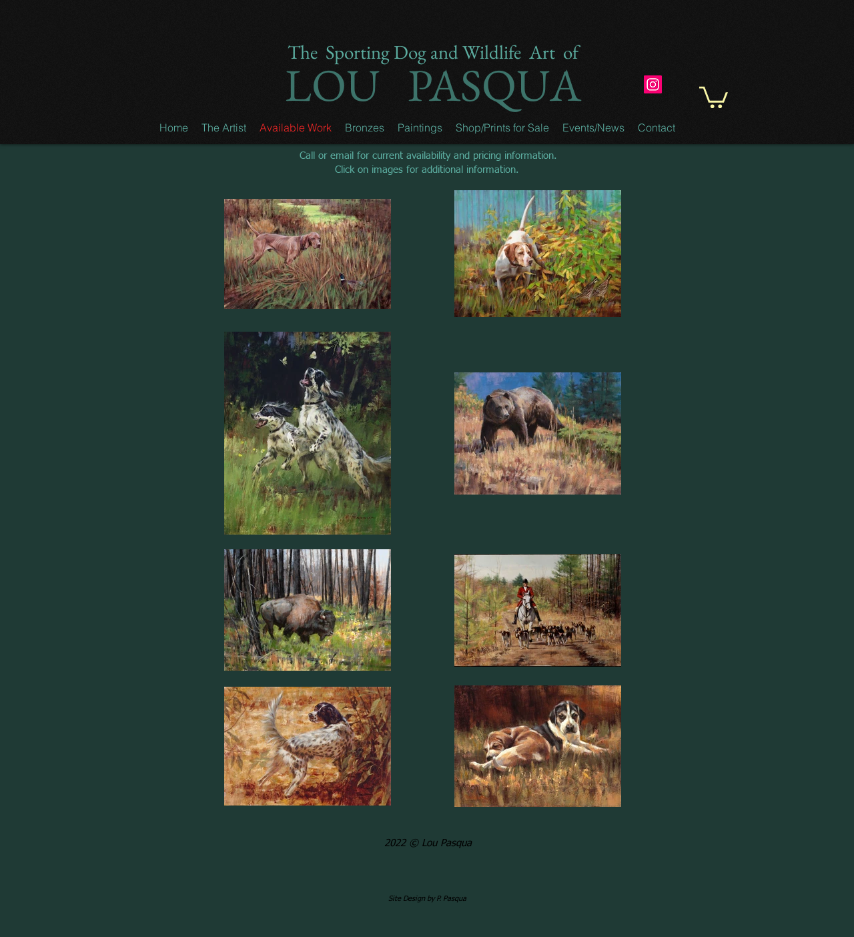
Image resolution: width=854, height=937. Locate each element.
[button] (224, 127)
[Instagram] (653, 84)
